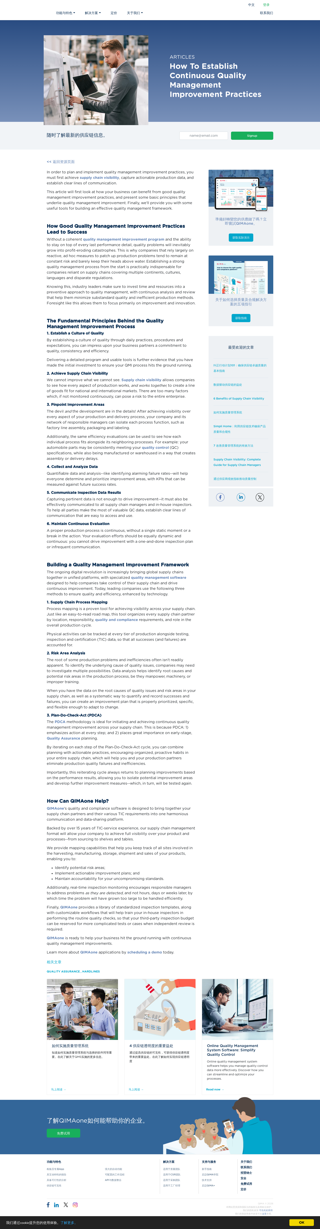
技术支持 (207, 1180)
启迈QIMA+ (208, 1185)
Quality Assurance (63, 738)
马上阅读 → (58, 1089)
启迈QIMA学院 (210, 1174)
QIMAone (55, 809)
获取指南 (241, 318)
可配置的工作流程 (114, 1174)
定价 (114, 13)
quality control (155, 448)
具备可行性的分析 (56, 1180)
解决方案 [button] (93, 13)
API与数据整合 (113, 1180)
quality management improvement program (123, 239)
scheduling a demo (144, 952)
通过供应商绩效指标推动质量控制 (234, 479)
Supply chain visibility (141, 380)
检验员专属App (55, 1169)
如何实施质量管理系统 (227, 412)
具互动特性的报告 (56, 1174)
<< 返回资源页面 (61, 162)
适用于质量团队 (171, 1169)
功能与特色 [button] (65, 13)
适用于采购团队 (171, 1180)
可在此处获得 (266, 1210)
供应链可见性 (54, 1185)
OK (301, 1222)
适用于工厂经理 (171, 1185)
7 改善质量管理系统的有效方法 (233, 445)
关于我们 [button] (135, 13)
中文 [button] (251, 5)
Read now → (215, 1089)
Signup (252, 135)
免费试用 (63, 1133)
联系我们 (266, 13)
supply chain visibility (99, 178)
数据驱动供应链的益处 (227, 384)
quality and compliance (116, 620)
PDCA (60, 722)
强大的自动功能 (113, 1169)
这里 (264, 1214)
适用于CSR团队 (172, 1174)
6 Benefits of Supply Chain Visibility (238, 398)
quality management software (158, 578)
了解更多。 (69, 1223)
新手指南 (207, 1169)
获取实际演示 (241, 237)
